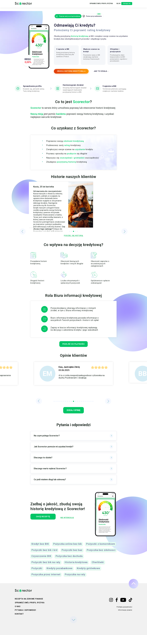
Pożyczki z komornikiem (100, 546)
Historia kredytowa (76, 564)
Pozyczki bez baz (72, 552)
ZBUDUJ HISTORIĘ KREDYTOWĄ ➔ (72, 72)
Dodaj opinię (73, 412)
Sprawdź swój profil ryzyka (94, 5)
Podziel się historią (73, 237)
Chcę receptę (44, 519)
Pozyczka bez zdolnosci (101, 552)
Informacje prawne (125, 610)
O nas (17, 606)
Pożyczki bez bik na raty (45, 564)
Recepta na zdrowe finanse (29, 599)
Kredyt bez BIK (40, 546)
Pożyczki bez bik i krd (44, 552)
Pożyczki (36, 570)
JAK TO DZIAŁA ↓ (103, 72)
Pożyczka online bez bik (67, 546)
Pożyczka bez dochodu (69, 558)
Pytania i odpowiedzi (25, 610)
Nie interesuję (69, 519)
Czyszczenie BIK (41, 558)
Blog (112, 5)
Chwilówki (98, 564)
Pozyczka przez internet (45, 576)
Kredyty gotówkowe (88, 570)
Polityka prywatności (124, 607)
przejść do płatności (73, 346)
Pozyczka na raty (75, 576)
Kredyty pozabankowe (59, 570)
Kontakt (19, 614)
